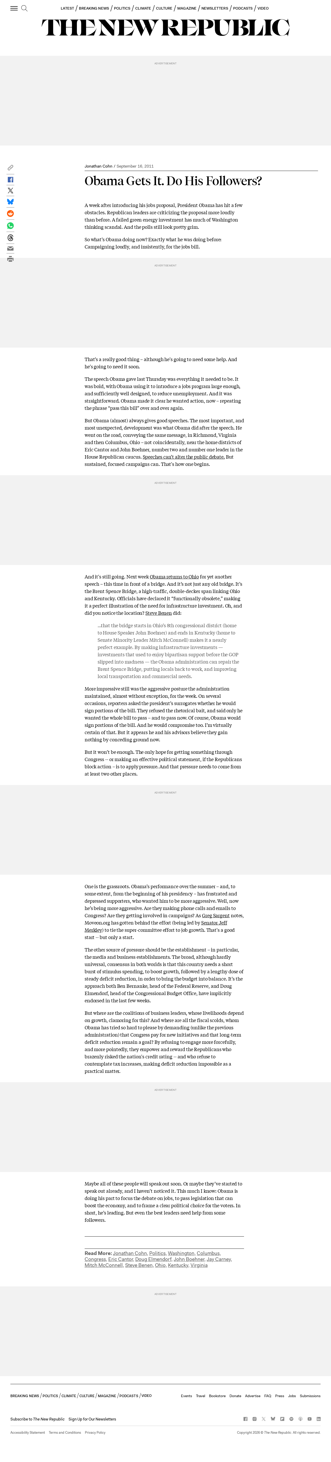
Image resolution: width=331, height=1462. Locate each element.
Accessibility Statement (27, 1432)
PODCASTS (243, 8)
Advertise (252, 1396)
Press (279, 1396)
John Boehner (189, 1259)
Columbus (208, 1253)
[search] (24, 8)
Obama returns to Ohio (174, 576)
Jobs (292, 1396)
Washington (181, 1253)
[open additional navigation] (14, 8)
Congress (95, 1259)
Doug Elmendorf (153, 1259)
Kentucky (178, 1265)
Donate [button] (235, 1396)
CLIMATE (143, 8)
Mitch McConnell (104, 1265)
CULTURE (164, 8)
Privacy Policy (95, 1432)
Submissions (310, 1396)
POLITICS (122, 8)
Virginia (199, 1265)
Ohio (160, 1265)
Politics (157, 1253)
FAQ (267, 1396)
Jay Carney (219, 1259)
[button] (10, 169)
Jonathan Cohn (98, 166)
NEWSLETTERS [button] (214, 8)
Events (186, 1396)
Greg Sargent (216, 915)
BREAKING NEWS (94, 8)
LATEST (67, 8)
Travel (200, 1396)
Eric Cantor (120, 1259)
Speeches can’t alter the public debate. (184, 456)
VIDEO (263, 8)
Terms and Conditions (65, 1432)
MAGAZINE (187, 8)
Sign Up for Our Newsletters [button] (92, 1419)
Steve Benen (158, 612)
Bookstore (217, 1396)
